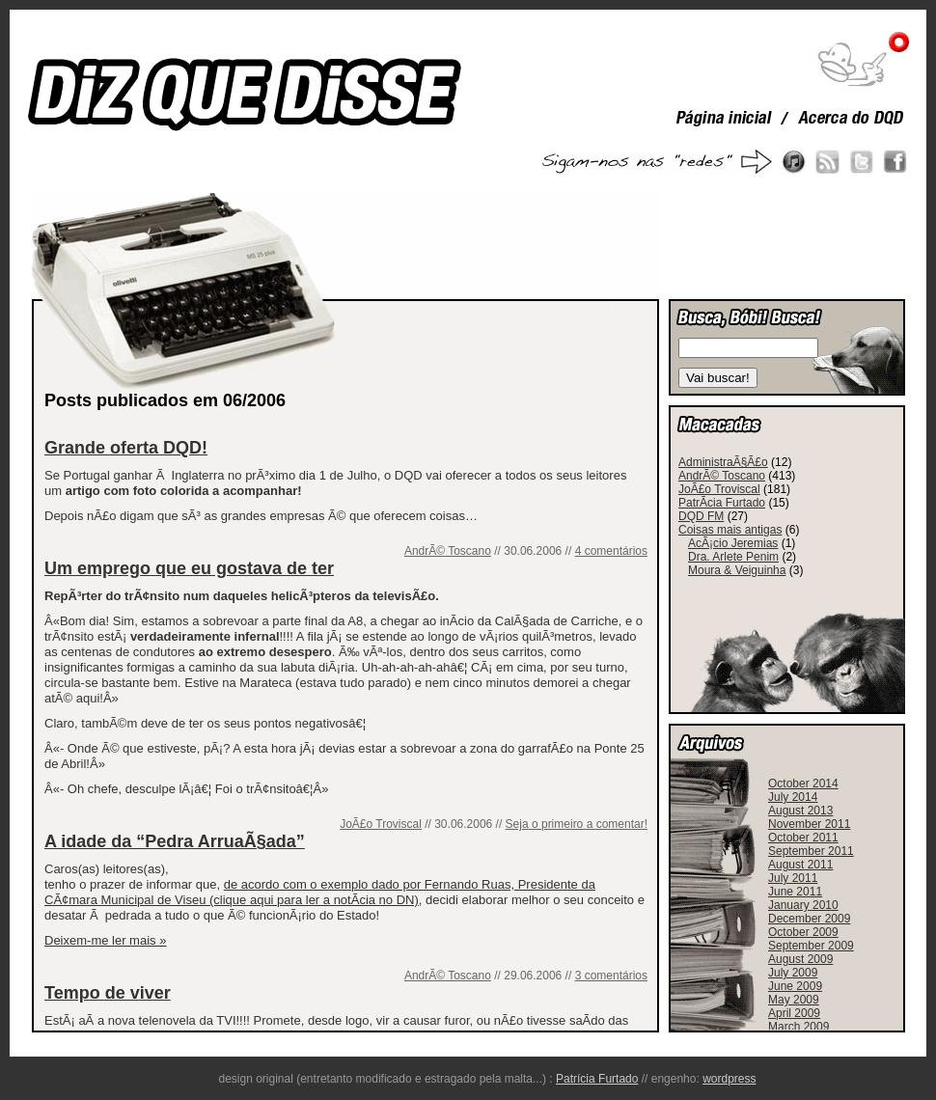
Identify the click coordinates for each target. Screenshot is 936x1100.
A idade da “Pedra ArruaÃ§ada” (174, 841)
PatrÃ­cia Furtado (721, 502)
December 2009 (809, 918)
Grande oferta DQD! (125, 447)
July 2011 (792, 878)
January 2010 (803, 905)
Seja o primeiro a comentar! (576, 824)
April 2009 (794, 1013)
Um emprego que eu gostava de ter (189, 568)
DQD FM (701, 516)
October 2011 (803, 837)
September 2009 (811, 945)
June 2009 (795, 986)
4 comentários (611, 551)
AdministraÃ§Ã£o (723, 462)
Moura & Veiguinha (736, 570)
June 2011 (795, 891)
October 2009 (803, 932)
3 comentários (611, 975)
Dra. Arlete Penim (733, 557)
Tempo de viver (107, 993)
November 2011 (809, 824)
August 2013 (800, 810)
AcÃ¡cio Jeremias (733, 543)
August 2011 (800, 864)
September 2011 (811, 851)
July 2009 (792, 972)
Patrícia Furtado (597, 1079)
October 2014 (803, 783)
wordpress (729, 1079)
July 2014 (792, 797)
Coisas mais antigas (730, 529)
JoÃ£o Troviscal (381, 824)
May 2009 (793, 999)
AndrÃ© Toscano (447, 551)
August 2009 (800, 959)
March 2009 (798, 1026)
